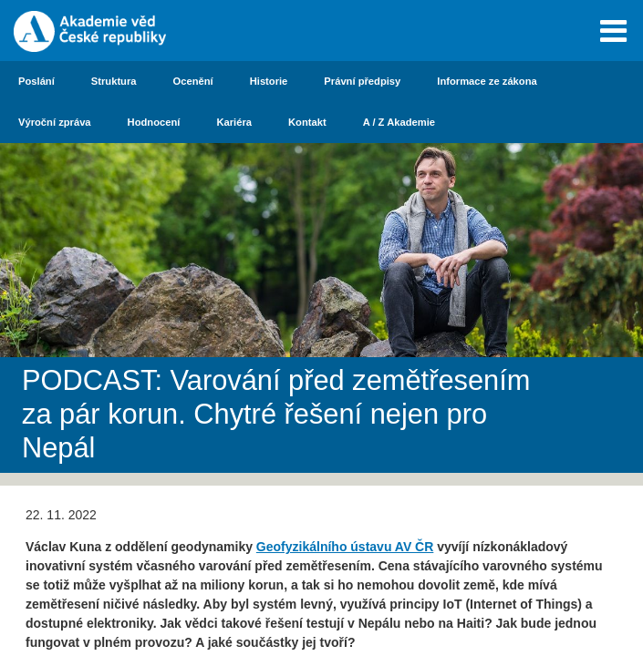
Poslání (36, 81)
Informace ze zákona (486, 81)
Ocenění (193, 81)
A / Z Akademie (399, 122)
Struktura (114, 81)
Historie (269, 81)
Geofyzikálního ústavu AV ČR (344, 546)
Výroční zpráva (54, 122)
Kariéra (234, 122)
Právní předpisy (362, 81)
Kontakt (307, 122)
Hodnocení (154, 122)
